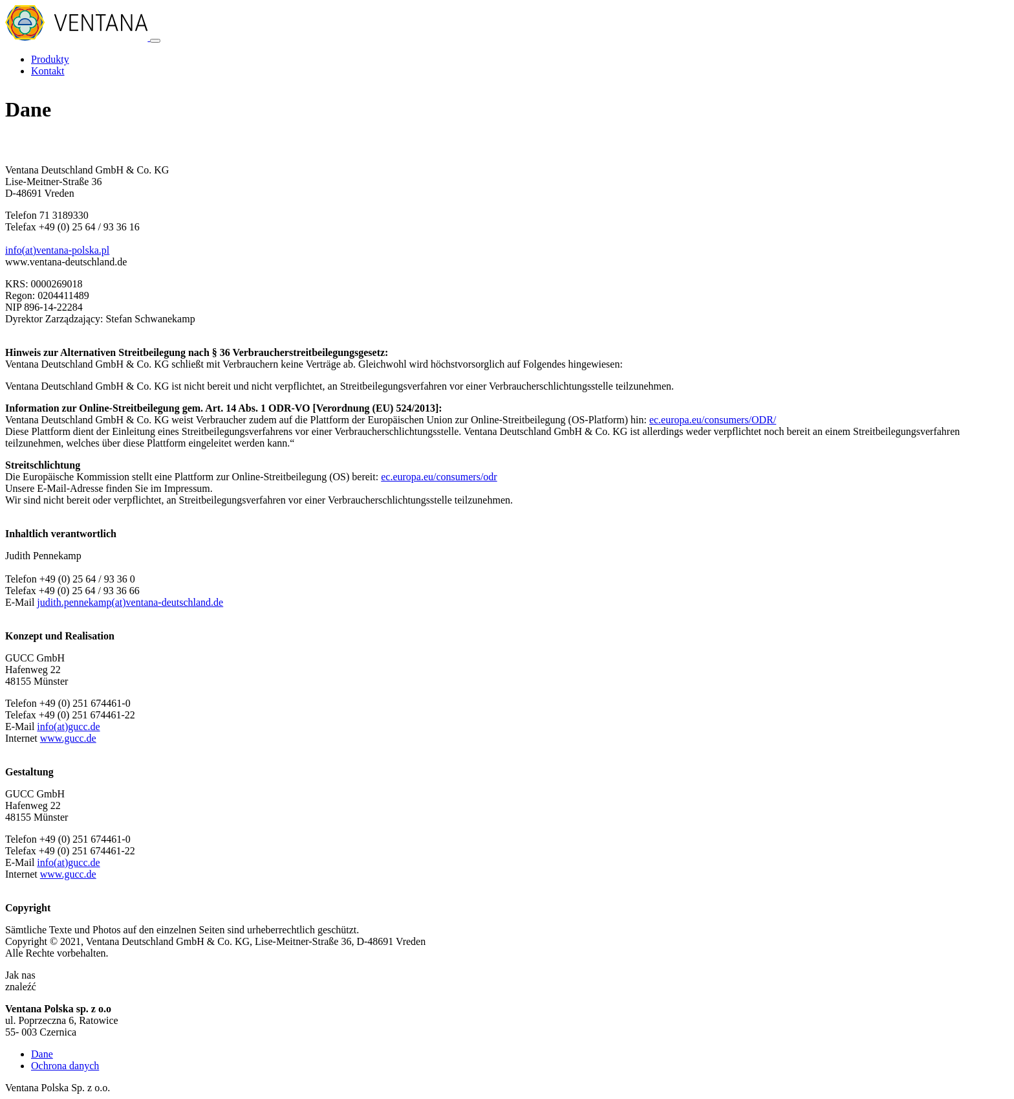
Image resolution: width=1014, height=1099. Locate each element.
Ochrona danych (65, 1065)
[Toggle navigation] (155, 41)
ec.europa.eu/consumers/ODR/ (712, 419)
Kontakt (48, 70)
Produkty (50, 59)
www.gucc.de (68, 738)
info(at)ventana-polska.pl (57, 250)
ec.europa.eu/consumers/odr (439, 476)
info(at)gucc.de (68, 726)
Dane (42, 1054)
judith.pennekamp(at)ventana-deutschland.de (130, 602)
